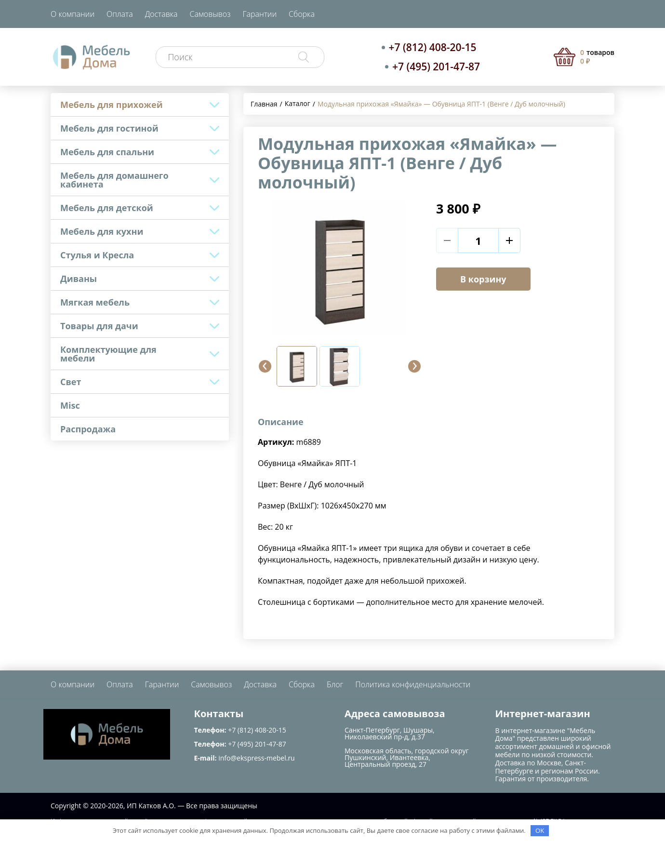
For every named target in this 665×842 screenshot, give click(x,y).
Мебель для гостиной (109, 128)
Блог (335, 684)
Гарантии (259, 14)
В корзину (483, 279)
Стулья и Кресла (97, 255)
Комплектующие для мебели (108, 354)
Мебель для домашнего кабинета (114, 180)
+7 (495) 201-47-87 (436, 66)
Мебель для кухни (101, 231)
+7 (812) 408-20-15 (433, 47)
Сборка (302, 14)
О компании (72, 14)
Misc (70, 405)
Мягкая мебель (95, 302)
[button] (265, 366)
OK (539, 830)
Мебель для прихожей (111, 104)
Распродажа (88, 429)
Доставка (161, 14)
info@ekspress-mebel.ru (256, 757)
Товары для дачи (99, 326)
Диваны (78, 278)
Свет (70, 382)
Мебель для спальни (107, 152)
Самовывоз (210, 14)
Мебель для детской (106, 208)
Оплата (119, 14)
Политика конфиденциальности (412, 684)
